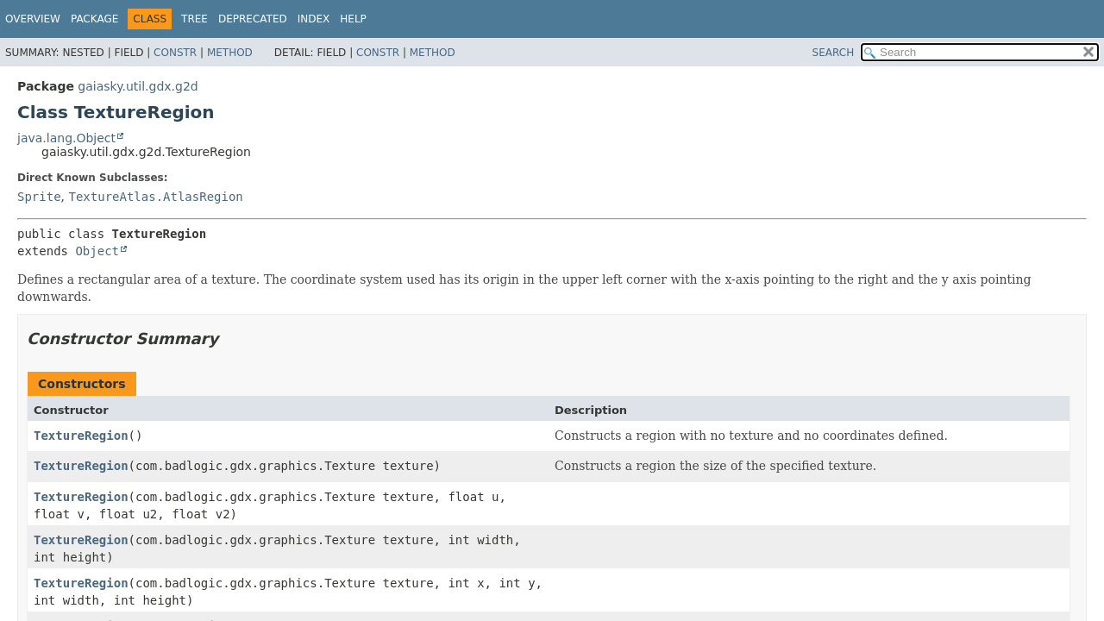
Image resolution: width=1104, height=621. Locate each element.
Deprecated (252, 19)
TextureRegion (81, 435)
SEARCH (833, 53)
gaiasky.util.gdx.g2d (138, 86)
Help (353, 19)
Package (94, 19)
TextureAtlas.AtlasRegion (155, 197)
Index (314, 19)
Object (97, 251)
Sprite (39, 197)
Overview (32, 19)
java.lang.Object (66, 138)
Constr (175, 53)
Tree (194, 19)
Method (230, 53)
